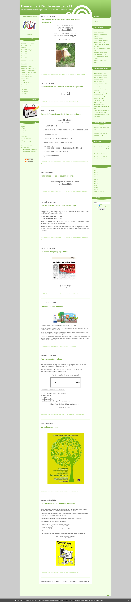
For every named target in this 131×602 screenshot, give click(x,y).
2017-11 (96, 185)
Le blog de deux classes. (100, 133)
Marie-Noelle (97, 105)
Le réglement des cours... (30, 149)
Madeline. (96, 73)
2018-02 (96, 179)
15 (58, 581)
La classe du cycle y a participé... (55, 252)
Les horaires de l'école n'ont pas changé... (59, 206)
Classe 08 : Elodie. (26, 64)
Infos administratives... (27, 76)
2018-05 (96, 175)
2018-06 (96, 173)
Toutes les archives (99, 191)
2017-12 (96, 183)
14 (56, 581)
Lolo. (95, 77)
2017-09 (96, 189)
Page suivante (84, 581)
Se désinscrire (102, 207)
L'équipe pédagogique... (27, 141)
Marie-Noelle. (97, 93)
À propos (29, 34)
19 (65, 581)
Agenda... (23, 126)
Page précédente (46, 581)
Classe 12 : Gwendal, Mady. (28, 72)
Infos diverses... (25, 78)
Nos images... (25, 87)
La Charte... (26, 131)
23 (72, 581)
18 (63, 581)
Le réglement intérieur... (29, 151)
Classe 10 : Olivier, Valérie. (28, 68)
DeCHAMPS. (97, 101)
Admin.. (96, 110)
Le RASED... (24, 136)
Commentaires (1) (73, 346)
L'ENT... (96, 21)
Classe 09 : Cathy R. (26, 66)
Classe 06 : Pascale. (26, 58)
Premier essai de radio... (51, 359)
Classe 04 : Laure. (26, 52)
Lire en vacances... (99, 32)
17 (61, 581)
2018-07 (96, 171)
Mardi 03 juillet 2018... (100, 42)
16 (59, 581)
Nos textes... (24, 93)
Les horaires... (27, 133)
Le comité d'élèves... (26, 145)
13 (54, 581)
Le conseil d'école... (26, 139)
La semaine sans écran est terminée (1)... (58, 504)
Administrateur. (98, 97)
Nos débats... (24, 85)
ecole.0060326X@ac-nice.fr (29, 16)
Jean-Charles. (97, 87)
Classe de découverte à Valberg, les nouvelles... (100, 83)
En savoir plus (98, 600)
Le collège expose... (49, 427)
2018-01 (96, 181)
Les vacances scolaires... (28, 143)
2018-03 (96, 177)
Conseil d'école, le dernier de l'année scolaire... (61, 114)
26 (77, 581)
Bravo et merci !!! (98, 38)
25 (75, 581)
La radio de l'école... (26, 83)
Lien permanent (71, 74)
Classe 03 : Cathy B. (26, 50)
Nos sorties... (24, 91)
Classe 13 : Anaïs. (26, 74)
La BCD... (24, 81)
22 (70, 581)
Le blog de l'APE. (98, 135)
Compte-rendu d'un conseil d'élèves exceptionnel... (63, 87)
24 (74, 581)
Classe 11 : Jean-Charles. (28, 70)
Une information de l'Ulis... (101, 40)
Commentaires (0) (80, 74)
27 (79, 581)
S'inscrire (102, 205)
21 (68, 581)
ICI (68, 93)
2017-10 (96, 187)
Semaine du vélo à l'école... (52, 306)
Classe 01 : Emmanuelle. (28, 44)
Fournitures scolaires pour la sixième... (58, 176)
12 (52, 581)
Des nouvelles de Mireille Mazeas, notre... (102, 106)
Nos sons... (24, 89)
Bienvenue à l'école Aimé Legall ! (46, 6)
